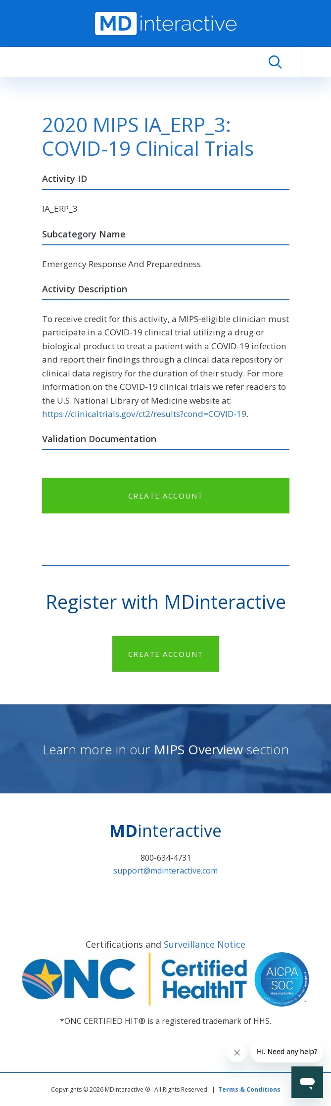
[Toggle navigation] (316, 62)
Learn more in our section (166, 749)
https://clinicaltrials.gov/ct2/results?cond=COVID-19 (144, 413)
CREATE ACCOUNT (165, 496)
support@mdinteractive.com (165, 870)
